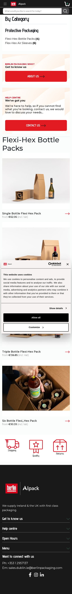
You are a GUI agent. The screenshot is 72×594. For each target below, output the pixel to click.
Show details (56, 308)
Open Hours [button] (36, 538)
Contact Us (36, 125)
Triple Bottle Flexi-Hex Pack (36, 351)
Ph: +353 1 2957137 (15, 563)
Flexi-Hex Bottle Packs (22, 38)
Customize (36, 327)
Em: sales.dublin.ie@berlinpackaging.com (32, 568)
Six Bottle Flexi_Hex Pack (36, 421)
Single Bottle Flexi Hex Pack (36, 213)
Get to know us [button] (36, 519)
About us (36, 76)
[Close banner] (68, 264)
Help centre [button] (36, 528)
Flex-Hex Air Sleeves (20, 43)
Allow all (36, 317)
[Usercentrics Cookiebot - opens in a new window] (48, 264)
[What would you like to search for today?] (32, 11)
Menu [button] (36, 548)
